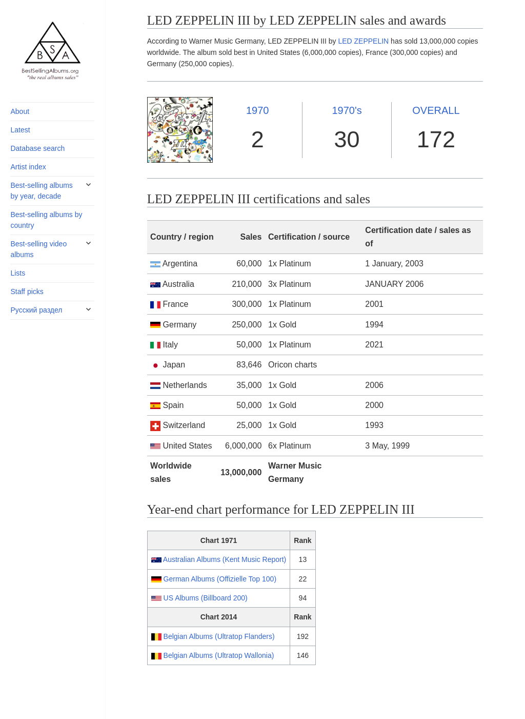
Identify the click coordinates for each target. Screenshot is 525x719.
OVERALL (435, 110)
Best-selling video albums (38, 249)
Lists (17, 273)
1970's (346, 110)
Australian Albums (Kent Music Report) (224, 559)
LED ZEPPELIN (363, 41)
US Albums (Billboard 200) (206, 598)
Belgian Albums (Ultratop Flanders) (219, 636)
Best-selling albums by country (46, 219)
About (19, 111)
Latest (20, 130)
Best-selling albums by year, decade (41, 190)
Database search (37, 148)
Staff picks (26, 291)
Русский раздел (36, 310)
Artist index (28, 167)
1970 (257, 110)
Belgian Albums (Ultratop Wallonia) (219, 655)
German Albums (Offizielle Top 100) (220, 579)
